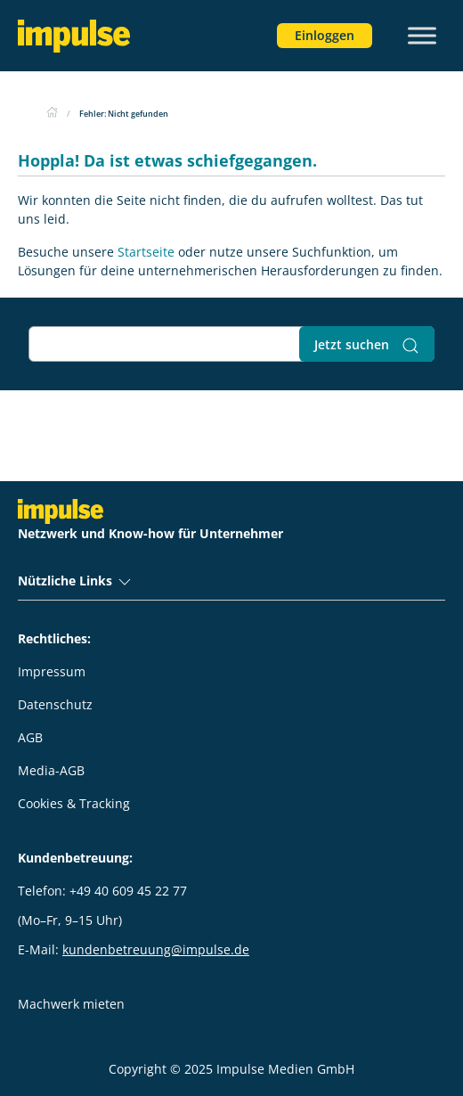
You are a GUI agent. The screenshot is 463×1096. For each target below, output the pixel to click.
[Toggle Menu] (422, 35)
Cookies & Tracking (74, 803)
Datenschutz (55, 704)
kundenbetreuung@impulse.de (155, 949)
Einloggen (324, 35)
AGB (30, 737)
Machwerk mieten (71, 1003)
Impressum (51, 671)
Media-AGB (51, 770)
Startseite (146, 251)
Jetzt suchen (366, 345)
